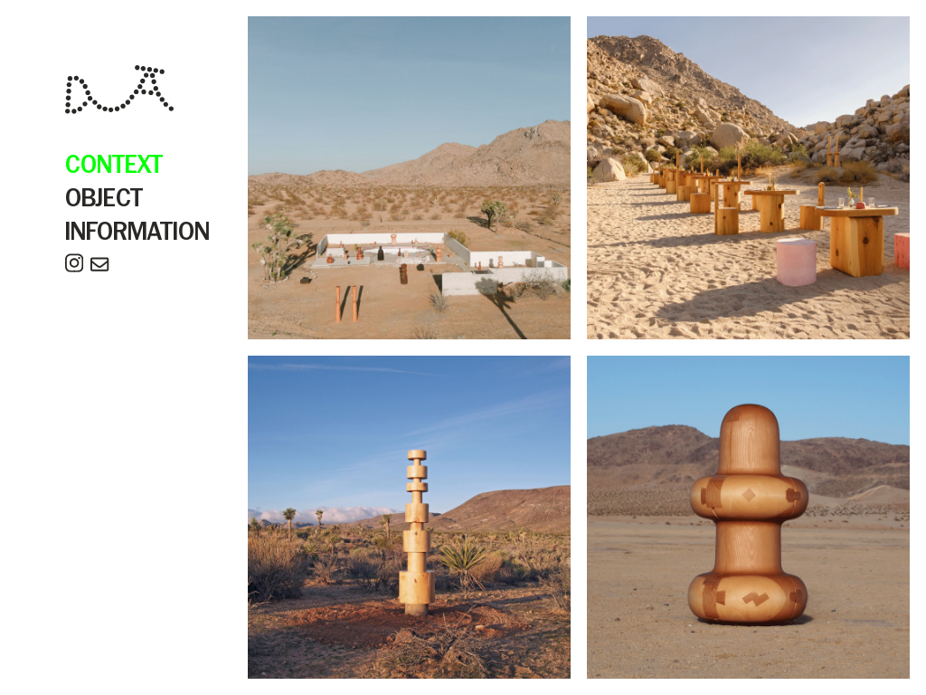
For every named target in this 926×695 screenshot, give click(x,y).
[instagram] (74, 267)
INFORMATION (137, 233)
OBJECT (104, 199)
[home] (119, 92)
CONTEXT (114, 166)
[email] (99, 266)
